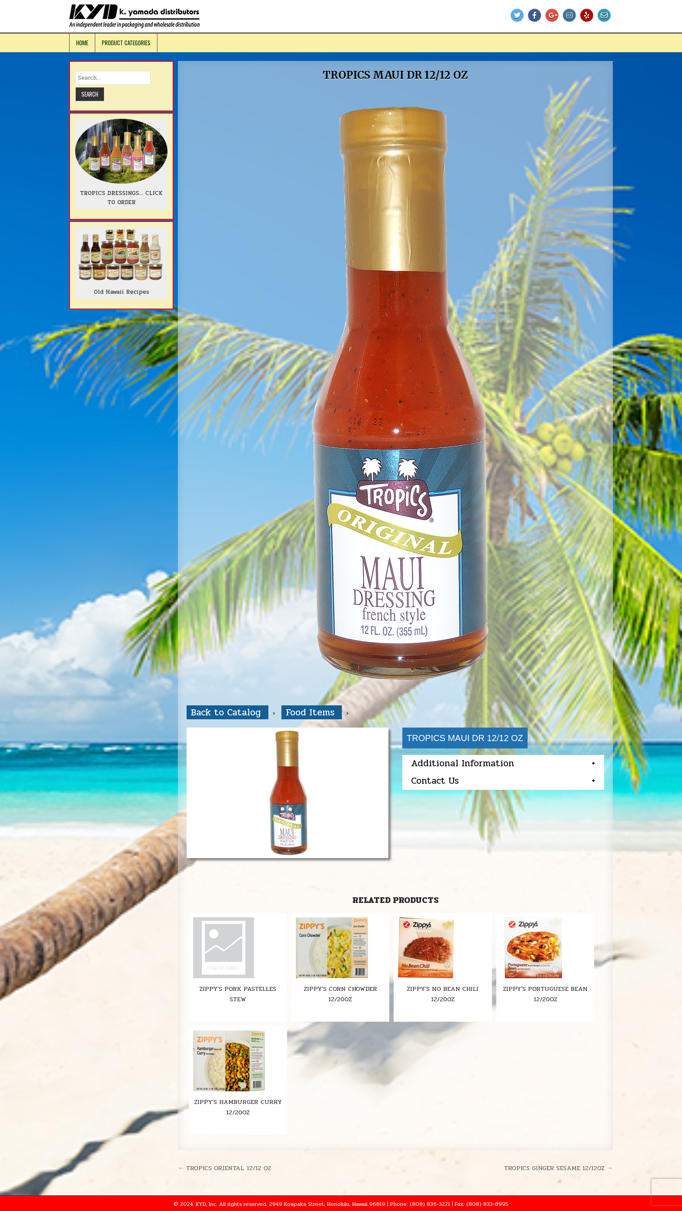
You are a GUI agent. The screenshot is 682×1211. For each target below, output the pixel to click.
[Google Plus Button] (551, 15)
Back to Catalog (227, 712)
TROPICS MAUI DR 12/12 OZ (395, 75)
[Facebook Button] (534, 15)
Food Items (312, 712)
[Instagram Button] (569, 15)
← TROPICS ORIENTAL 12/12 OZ (224, 1168)
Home (82, 42)
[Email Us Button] (604, 15)
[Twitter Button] (517, 15)
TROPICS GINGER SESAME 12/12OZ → (558, 1168)
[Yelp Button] (586, 15)
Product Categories (126, 42)
